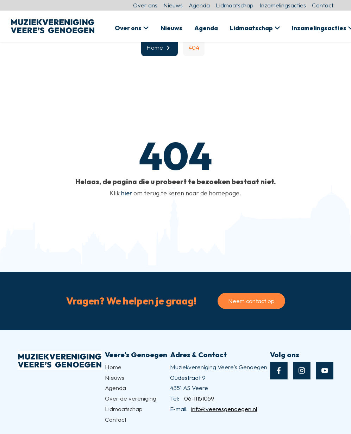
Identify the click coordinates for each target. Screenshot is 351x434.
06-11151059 (199, 398)
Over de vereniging (130, 398)
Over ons (145, 5)
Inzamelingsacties (282, 5)
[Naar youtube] (324, 370)
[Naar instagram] (302, 370)
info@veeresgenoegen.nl (224, 409)
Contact (322, 5)
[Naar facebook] (279, 370)
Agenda (199, 5)
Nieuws (173, 5)
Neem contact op (251, 300)
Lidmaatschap (234, 5)
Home (113, 367)
